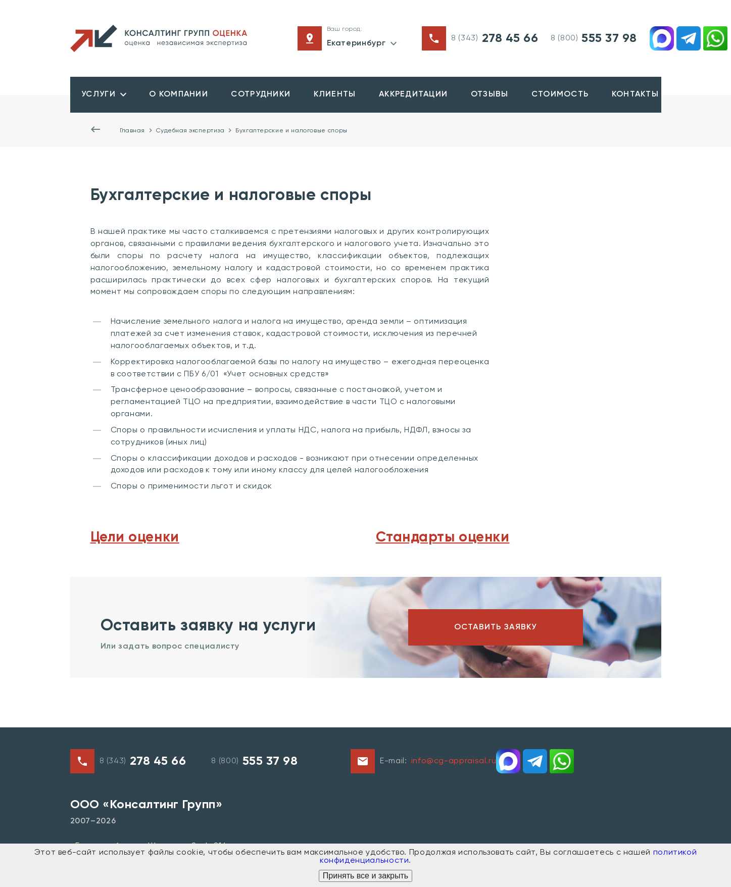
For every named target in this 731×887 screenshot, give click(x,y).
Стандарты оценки (443, 538)
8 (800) (594, 38)
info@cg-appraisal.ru (454, 762)
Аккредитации (410, 95)
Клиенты (332, 95)
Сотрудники (259, 95)
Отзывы (486, 95)
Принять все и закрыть (365, 875)
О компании (177, 95)
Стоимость (555, 95)
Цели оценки (134, 538)
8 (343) (494, 38)
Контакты (629, 95)
